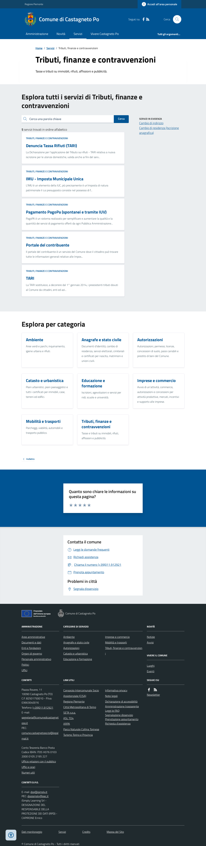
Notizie (151, 637)
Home (38, 48)
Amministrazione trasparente (122, 706)
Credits (86, 832)
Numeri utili (28, 772)
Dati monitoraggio (32, 832)
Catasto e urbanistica (75, 653)
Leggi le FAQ (112, 711)
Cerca (121, 119)
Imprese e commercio (117, 637)
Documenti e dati (31, 642)
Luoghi (150, 666)
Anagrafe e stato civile (76, 642)
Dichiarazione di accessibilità (121, 701)
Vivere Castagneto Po (105, 33)
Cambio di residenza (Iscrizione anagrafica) (159, 130)
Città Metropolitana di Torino (79, 707)
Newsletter (153, 695)
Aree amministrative (33, 637)
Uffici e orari (28, 767)
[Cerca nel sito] (175, 19)
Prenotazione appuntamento (121, 719)
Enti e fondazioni (31, 648)
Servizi (78, 33)
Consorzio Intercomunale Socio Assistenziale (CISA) (81, 693)
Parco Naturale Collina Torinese (81, 729)
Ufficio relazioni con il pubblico (39, 761)
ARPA (66, 724)
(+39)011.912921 (43, 707)
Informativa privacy (116, 690)
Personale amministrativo (36, 659)
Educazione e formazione (77, 659)
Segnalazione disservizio (119, 715)
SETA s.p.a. (69, 713)
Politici (25, 665)
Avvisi (150, 642)
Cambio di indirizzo (151, 123)
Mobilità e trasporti (116, 642)
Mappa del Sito (115, 832)
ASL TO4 (68, 718)
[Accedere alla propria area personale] (159, 4)
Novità (61, 33)
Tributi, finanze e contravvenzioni (47, 138)
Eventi (150, 671)
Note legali (111, 696)
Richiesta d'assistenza (117, 723)
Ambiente (69, 637)
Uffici (24, 670)
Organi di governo (32, 653)
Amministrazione (37, 33)
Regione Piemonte (34, 4)
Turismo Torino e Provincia (78, 735)
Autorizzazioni (71, 648)
